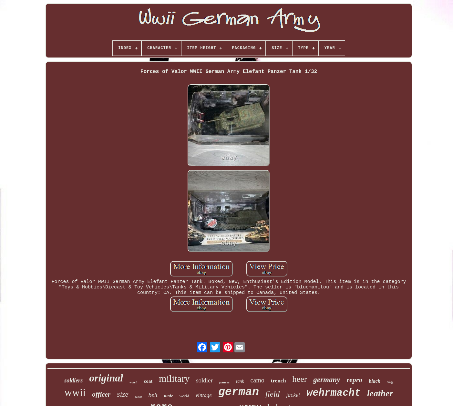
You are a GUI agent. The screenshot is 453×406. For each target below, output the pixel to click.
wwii (75, 392)
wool (138, 397)
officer (101, 394)
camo (257, 380)
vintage (204, 395)
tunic (168, 395)
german (238, 392)
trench (278, 381)
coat (148, 381)
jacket (293, 395)
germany (326, 380)
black (374, 381)
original (106, 378)
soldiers (73, 380)
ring (390, 381)
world (184, 395)
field (272, 394)
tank (240, 381)
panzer (224, 382)
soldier (204, 380)
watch (133, 382)
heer (300, 379)
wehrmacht (333, 393)
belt (153, 394)
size (123, 394)
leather (380, 393)
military (174, 378)
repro (354, 380)
